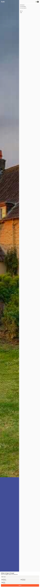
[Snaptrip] (3, 2)
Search (20, 585)
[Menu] (37, 2)
